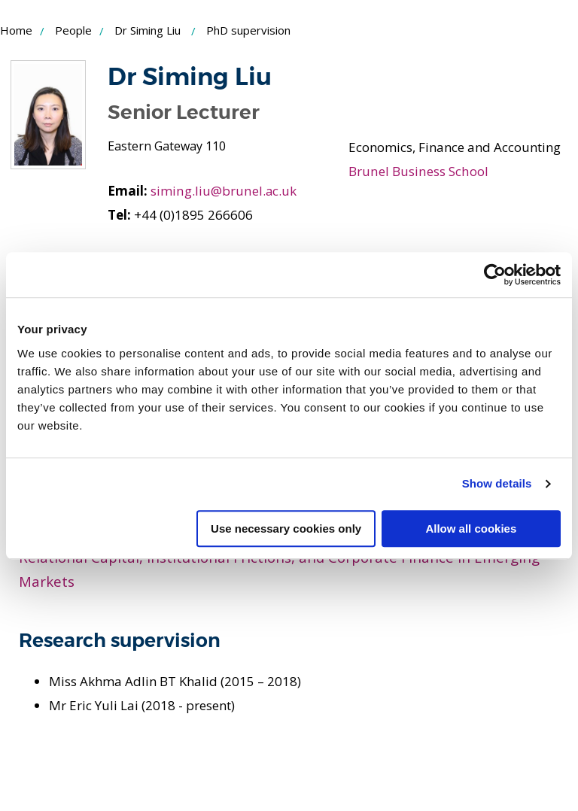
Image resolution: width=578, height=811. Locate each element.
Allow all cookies (470, 528)
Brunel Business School (417, 171)
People (73, 30)
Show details (497, 483)
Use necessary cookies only (286, 528)
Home (16, 30)
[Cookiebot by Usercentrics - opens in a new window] (495, 274)
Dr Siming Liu (147, 30)
